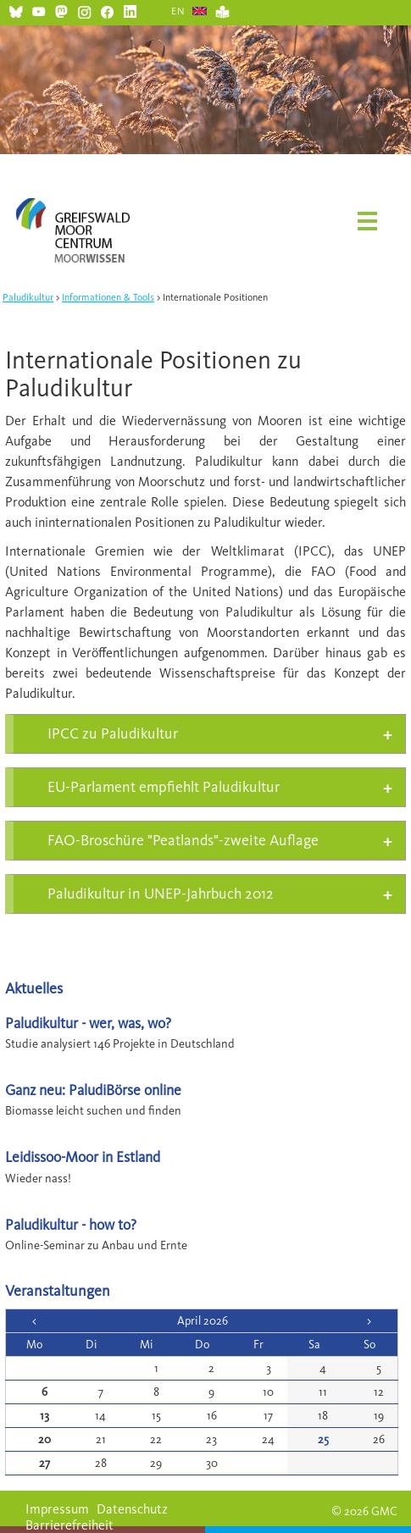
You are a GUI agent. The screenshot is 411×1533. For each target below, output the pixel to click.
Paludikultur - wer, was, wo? (88, 1023)
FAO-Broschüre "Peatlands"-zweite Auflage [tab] (183, 840)
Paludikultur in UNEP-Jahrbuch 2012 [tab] (160, 893)
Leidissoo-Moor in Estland (82, 1156)
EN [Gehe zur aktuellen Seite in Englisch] (178, 11)
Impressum (57, 1509)
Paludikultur (28, 297)
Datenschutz (132, 1509)
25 (323, 1439)
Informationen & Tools (108, 297)
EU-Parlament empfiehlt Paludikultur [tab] (163, 787)
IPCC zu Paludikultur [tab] (112, 733)
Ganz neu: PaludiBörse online (93, 1090)
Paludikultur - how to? (70, 1224)
